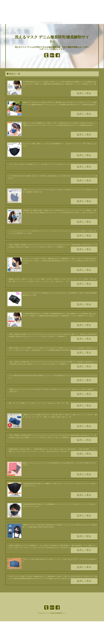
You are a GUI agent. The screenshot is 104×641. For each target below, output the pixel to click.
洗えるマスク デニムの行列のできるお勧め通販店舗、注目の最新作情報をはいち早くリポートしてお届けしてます (52, 48)
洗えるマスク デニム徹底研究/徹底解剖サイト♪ (52, 613)
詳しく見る (84, 93)
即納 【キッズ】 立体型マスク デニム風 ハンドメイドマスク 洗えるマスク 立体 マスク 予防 (38, 403)
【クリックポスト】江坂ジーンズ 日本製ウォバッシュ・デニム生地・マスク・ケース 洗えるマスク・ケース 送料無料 (42, 164)
